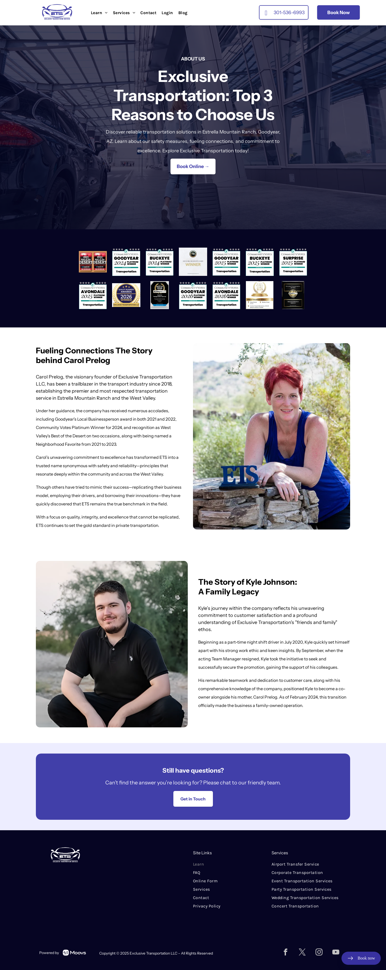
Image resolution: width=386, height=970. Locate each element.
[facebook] (285, 953)
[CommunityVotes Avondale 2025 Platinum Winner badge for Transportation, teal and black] (93, 295)
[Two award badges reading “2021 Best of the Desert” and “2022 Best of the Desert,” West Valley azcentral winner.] (93, 262)
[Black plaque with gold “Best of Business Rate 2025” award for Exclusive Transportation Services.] (293, 295)
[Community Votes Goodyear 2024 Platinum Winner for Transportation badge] (126, 262)
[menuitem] (99, 13)
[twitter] (302, 953)
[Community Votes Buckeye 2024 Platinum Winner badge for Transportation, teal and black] (160, 262)
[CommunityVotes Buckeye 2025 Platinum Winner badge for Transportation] (260, 262)
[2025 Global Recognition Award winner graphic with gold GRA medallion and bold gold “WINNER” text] (193, 262)
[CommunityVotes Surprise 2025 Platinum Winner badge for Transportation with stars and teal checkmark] (293, 262)
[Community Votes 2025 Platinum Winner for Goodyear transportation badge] (226, 262)
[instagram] (319, 953)
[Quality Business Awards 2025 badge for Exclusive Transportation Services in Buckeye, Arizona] (260, 295)
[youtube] (336, 953)
